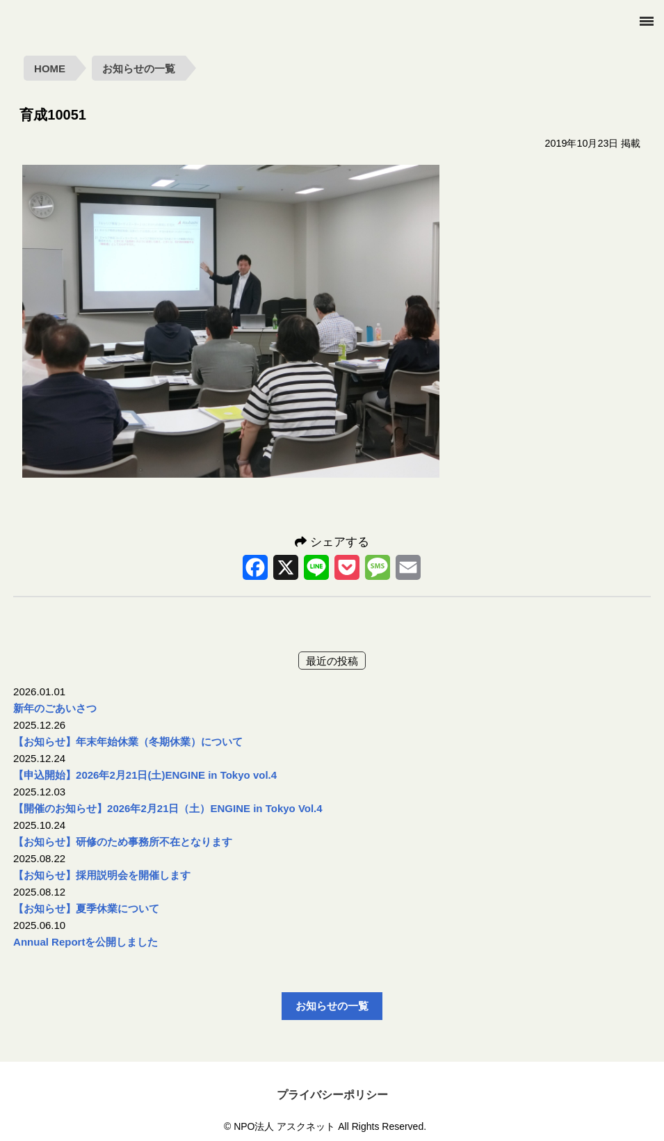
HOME (49, 68)
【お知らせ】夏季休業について (86, 908)
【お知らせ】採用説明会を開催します (102, 875)
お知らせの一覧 (138, 68)
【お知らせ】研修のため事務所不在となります (122, 842)
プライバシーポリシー (332, 1095)
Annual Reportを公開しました (85, 942)
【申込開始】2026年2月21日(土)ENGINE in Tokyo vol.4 (145, 775)
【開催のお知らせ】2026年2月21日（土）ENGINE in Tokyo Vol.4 (168, 808)
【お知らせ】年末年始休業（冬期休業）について (128, 741)
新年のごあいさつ (55, 708)
